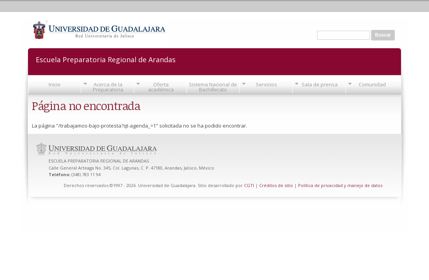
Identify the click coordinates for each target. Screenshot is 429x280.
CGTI (249, 185)
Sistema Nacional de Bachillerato (213, 87)
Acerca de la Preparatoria (108, 87)
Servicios (266, 84)
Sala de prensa (320, 84)
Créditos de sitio (276, 185)
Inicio (55, 84)
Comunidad (372, 84)
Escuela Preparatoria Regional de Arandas (106, 59)
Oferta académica (161, 87)
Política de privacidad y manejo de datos (340, 185)
